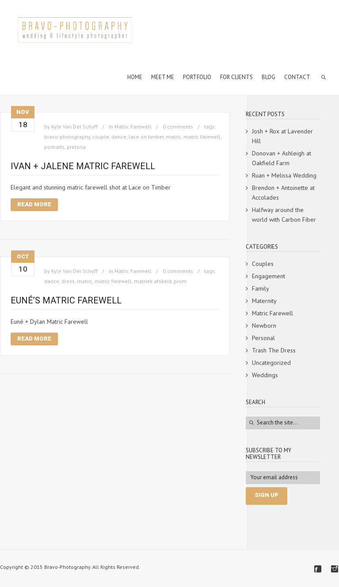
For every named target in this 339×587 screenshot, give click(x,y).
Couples (263, 264)
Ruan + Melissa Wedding (284, 175)
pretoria (76, 147)
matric (173, 136)
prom (180, 281)
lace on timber (146, 136)
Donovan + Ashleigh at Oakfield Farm (281, 158)
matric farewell (202, 136)
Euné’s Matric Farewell (66, 300)
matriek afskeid (152, 281)
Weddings (265, 375)
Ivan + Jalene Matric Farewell (83, 166)
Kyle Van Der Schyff (74, 126)
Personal (263, 338)
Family (260, 288)
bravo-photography (67, 136)
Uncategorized (271, 363)
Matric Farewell (133, 126)
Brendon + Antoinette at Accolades (283, 192)
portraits (54, 147)
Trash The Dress (274, 350)
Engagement (268, 276)
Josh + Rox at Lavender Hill (282, 136)
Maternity (264, 301)
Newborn (264, 325)
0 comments (178, 126)
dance (118, 136)
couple (100, 136)
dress (68, 281)
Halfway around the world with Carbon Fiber (284, 214)
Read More (34, 204)
